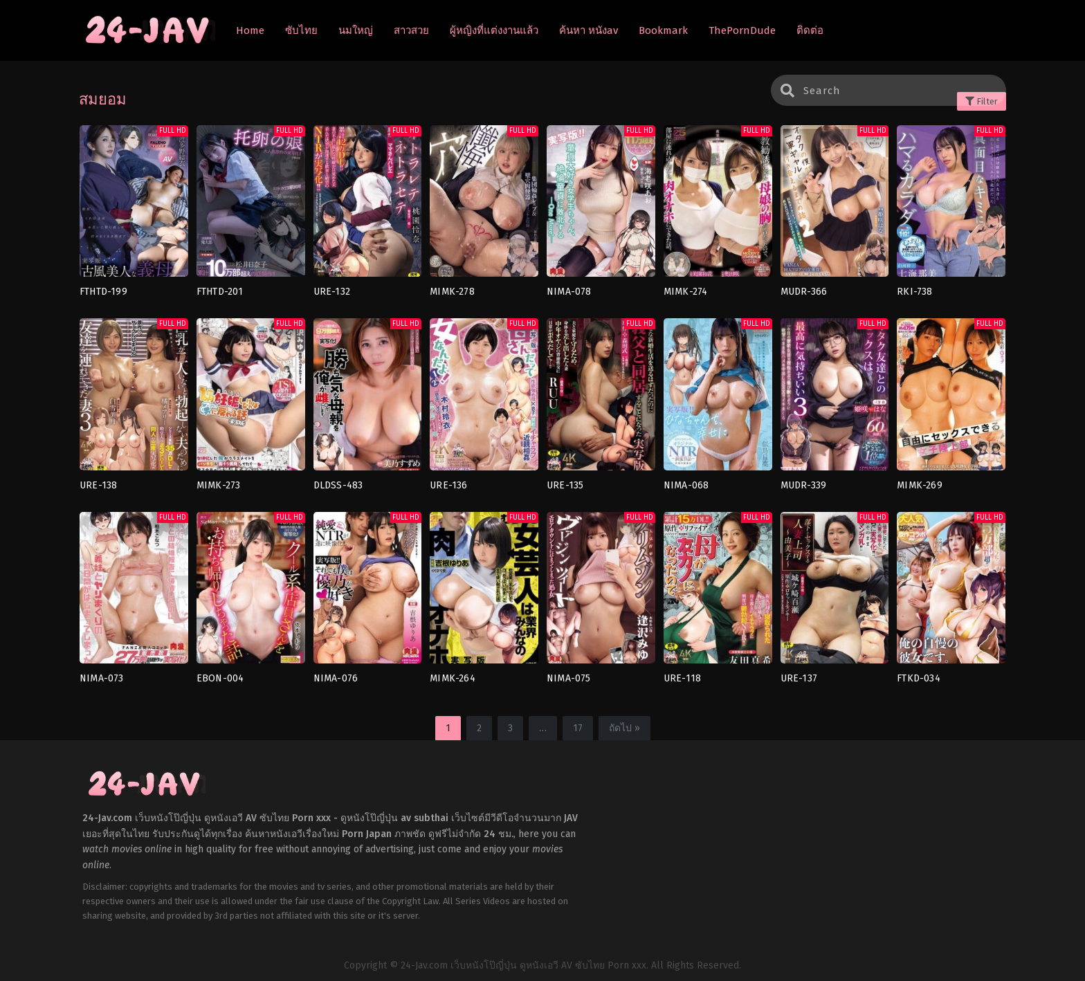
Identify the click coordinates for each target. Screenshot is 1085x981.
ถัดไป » (624, 728)
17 (578, 728)
